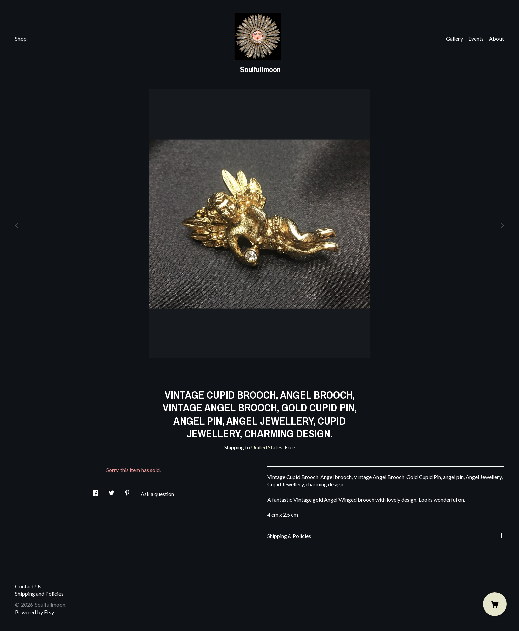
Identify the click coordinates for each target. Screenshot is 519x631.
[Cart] (495, 604)
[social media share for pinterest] (127, 491)
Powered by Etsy (34, 612)
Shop (21, 38)
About (496, 38)
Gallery (454, 38)
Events (476, 38)
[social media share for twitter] (111, 491)
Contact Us (28, 586)
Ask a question (157, 493)
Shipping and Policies (39, 593)
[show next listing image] (487, 223)
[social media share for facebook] (95, 491)
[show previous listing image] (32, 223)
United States (266, 447)
